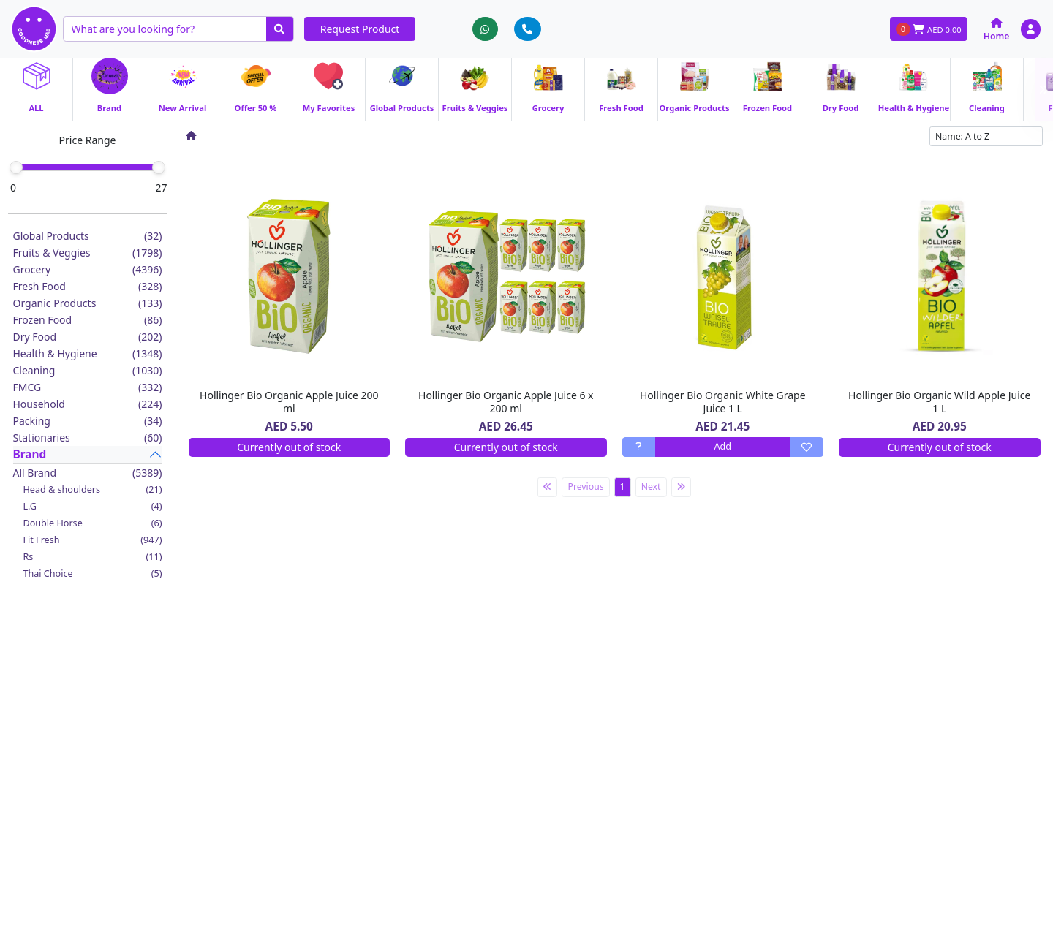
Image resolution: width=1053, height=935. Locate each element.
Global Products (87, 235)
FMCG (87, 387)
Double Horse (92, 523)
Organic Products (87, 303)
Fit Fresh (92, 539)
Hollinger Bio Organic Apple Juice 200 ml (289, 401)
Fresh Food (87, 286)
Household (87, 403)
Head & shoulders (92, 489)
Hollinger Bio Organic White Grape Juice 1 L (723, 401)
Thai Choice (92, 573)
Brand (30, 454)
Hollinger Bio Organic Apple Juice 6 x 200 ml (505, 401)
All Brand (87, 472)
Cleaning (87, 370)
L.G (92, 506)
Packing (87, 420)
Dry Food (87, 336)
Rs (92, 556)
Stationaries (87, 437)
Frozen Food (87, 319)
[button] (1031, 29)
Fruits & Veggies (87, 252)
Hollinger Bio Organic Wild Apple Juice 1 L (939, 401)
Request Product (360, 29)
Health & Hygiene (87, 353)
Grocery (87, 269)
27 (161, 187)
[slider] (16, 167)
